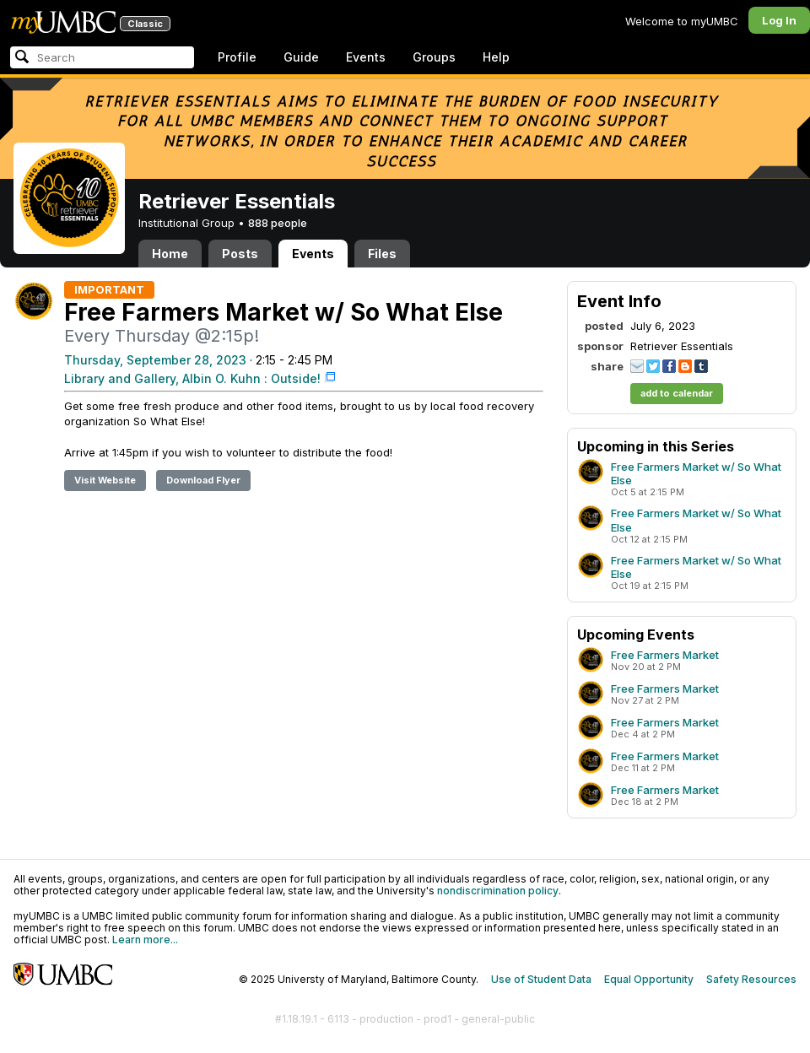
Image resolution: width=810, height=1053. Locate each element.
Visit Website (105, 480)
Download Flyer (203, 480)
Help (496, 57)
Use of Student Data (541, 979)
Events (366, 57)
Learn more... (145, 939)
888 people (277, 223)
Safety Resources (751, 979)
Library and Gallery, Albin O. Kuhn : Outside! (192, 378)
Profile (237, 57)
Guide (301, 57)
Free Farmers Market (665, 655)
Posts (240, 253)
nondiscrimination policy (498, 890)
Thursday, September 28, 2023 (155, 360)
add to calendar (676, 393)
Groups (434, 57)
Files (382, 253)
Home (170, 253)
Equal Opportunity (649, 979)
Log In (779, 20)
